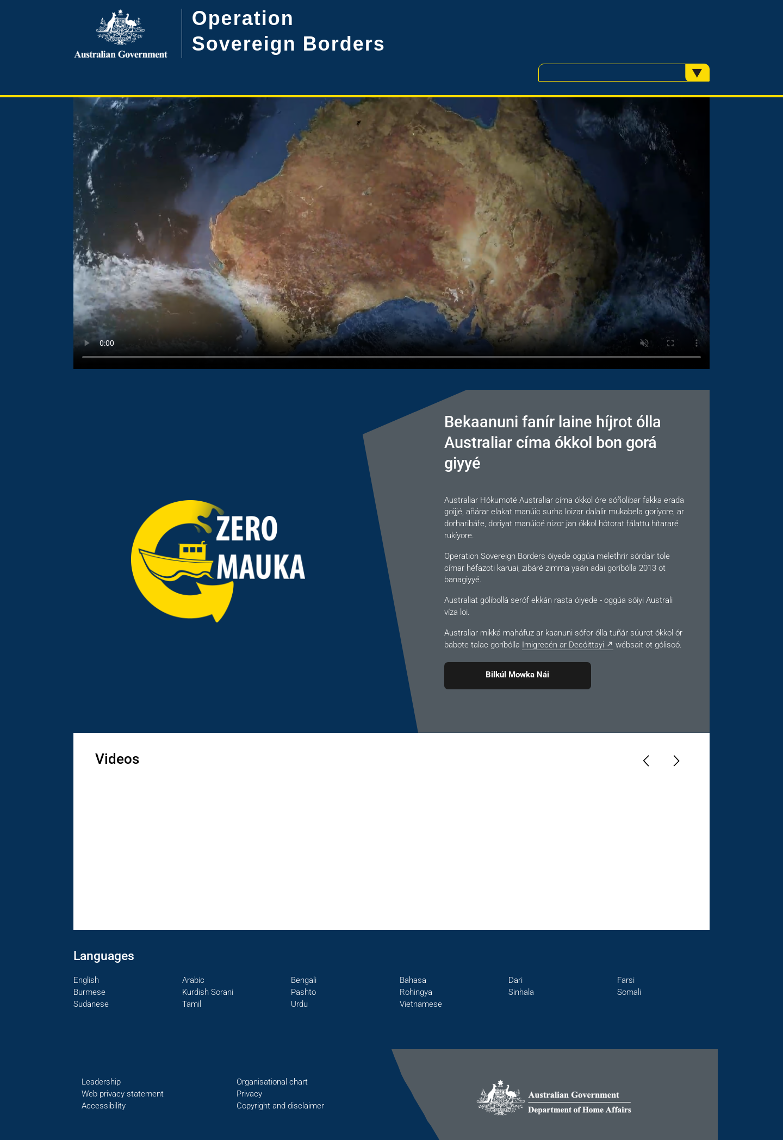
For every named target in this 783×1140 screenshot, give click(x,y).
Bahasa (413, 980)
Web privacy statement (123, 1094)
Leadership (101, 1082)
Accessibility (104, 1106)
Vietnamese (421, 1004)
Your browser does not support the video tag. (391, 233)
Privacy (249, 1094)
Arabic (193, 980)
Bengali (303, 980)
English (86, 980)
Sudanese (91, 1004)
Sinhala (521, 992)
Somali (629, 992)
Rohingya (416, 992)
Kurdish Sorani (207, 992)
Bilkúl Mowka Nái (517, 675)
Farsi (626, 980)
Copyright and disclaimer (280, 1106)
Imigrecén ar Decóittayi (563, 645)
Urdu (299, 1004)
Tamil (191, 1004)
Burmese (89, 992)
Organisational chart (272, 1082)
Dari (515, 980)
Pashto (303, 992)
